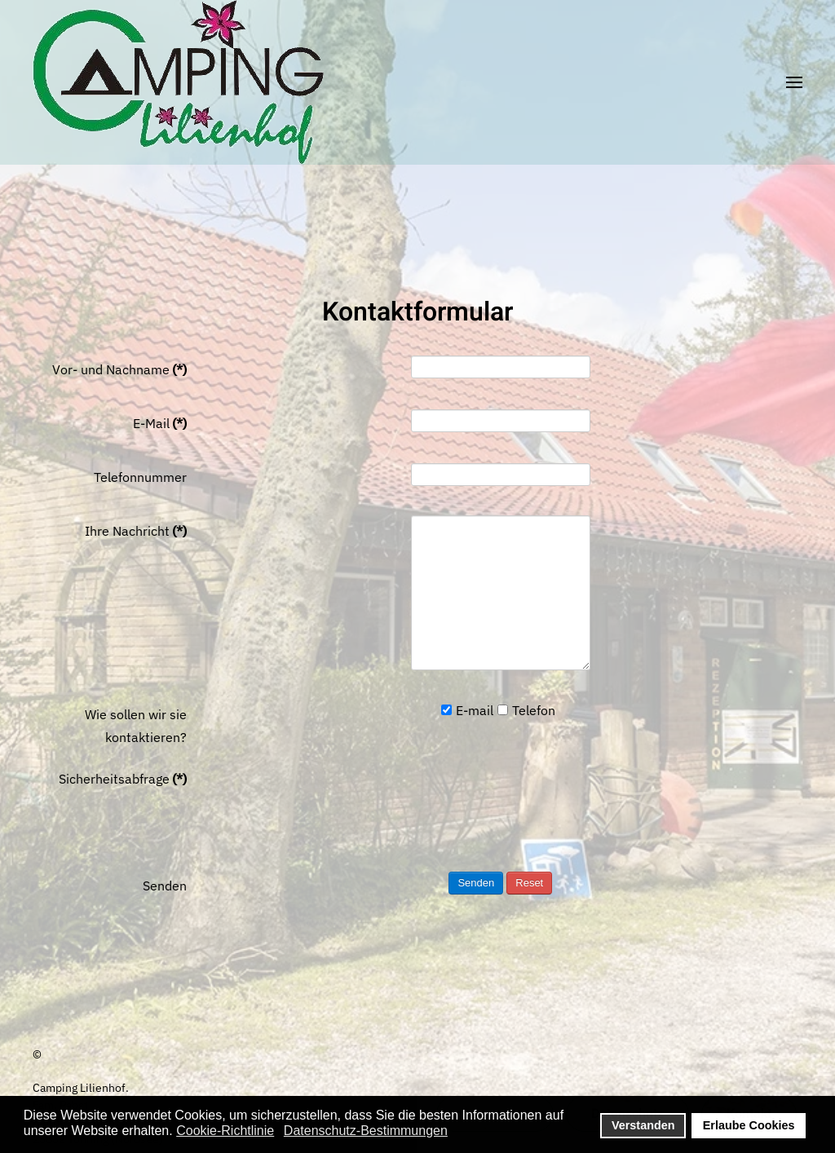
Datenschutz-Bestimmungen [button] (366, 1131)
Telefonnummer (140, 477)
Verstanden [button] (643, 1125)
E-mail (467, 710)
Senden (165, 885)
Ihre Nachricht (136, 531)
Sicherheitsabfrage (123, 779)
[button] (794, 82)
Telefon (526, 710)
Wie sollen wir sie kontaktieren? (136, 725)
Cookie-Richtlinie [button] (225, 1131)
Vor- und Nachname (119, 369)
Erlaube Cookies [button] (749, 1125)
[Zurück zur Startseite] (178, 82)
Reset (529, 883)
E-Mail (160, 423)
